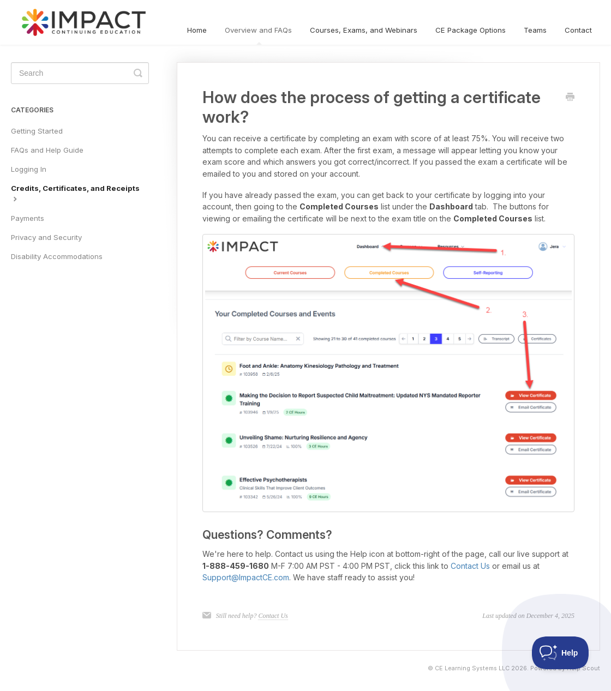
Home (197, 30)
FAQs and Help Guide (47, 150)
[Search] (80, 73)
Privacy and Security (46, 237)
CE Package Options (470, 30)
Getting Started (37, 131)
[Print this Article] (570, 98)
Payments (27, 218)
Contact (578, 30)
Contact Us (470, 565)
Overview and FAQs (258, 35)
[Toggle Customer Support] (560, 652)
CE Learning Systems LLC (472, 668)
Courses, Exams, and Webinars (363, 30)
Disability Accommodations (57, 256)
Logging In (28, 169)
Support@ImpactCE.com (245, 577)
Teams (535, 30)
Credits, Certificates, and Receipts (75, 193)
